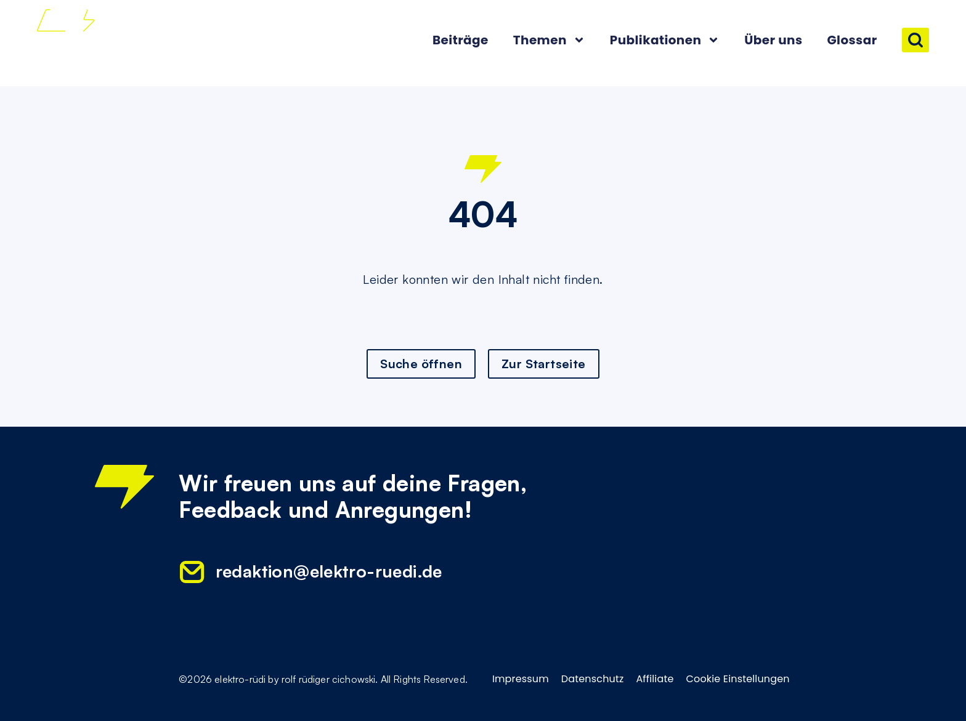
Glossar (852, 40)
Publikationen (665, 40)
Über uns (773, 40)
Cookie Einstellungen (738, 679)
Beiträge (460, 40)
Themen (549, 40)
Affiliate (654, 679)
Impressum (520, 679)
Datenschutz (592, 679)
